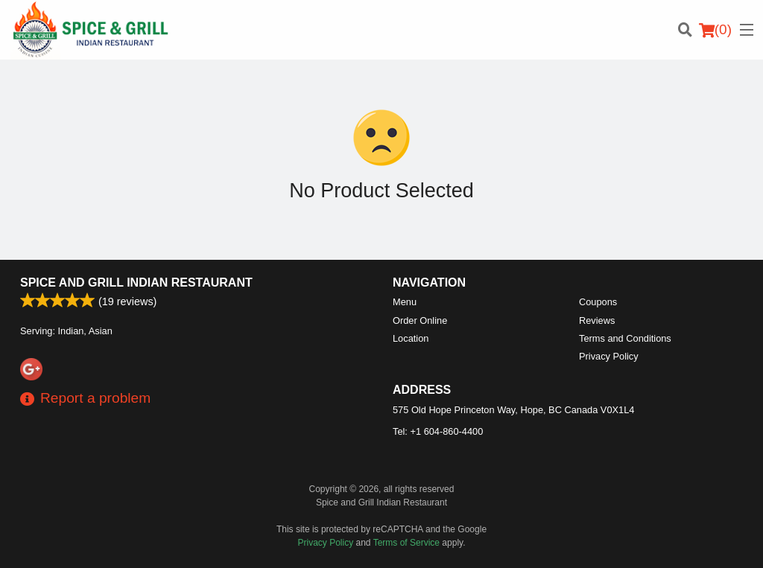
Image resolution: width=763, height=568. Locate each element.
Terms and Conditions (625, 338)
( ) (715, 30)
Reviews (597, 320)
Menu (405, 301)
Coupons (598, 301)
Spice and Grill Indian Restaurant (136, 282)
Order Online (420, 320)
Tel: (438, 431)
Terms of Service (406, 542)
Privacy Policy (609, 356)
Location (410, 338)
